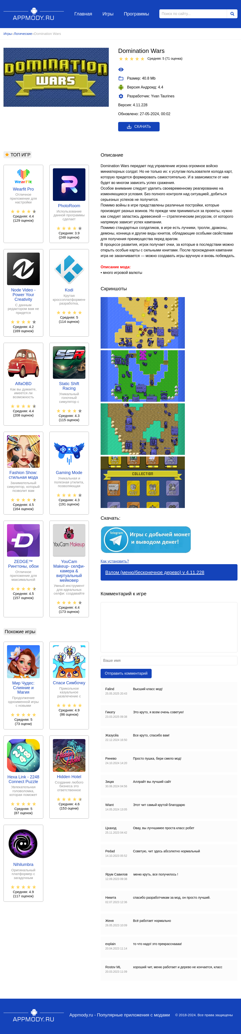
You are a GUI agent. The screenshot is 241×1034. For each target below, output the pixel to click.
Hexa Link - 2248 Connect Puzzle (23, 779)
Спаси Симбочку (69, 683)
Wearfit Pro (23, 189)
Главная (83, 13)
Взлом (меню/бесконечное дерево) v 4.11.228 (154, 572)
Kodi (69, 290)
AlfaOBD (23, 384)
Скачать (138, 126)
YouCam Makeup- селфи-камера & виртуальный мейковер (69, 570)
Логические (23, 34)
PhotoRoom (69, 206)
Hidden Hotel (69, 777)
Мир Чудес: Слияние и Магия (23, 688)
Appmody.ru (34, 13)
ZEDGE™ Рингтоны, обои (23, 564)
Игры (107, 13)
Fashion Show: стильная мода (23, 475)
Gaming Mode (69, 473)
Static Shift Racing (69, 386)
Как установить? (115, 561)
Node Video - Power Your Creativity (23, 295)
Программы (136, 13)
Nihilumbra (23, 864)
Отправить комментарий (126, 673)
